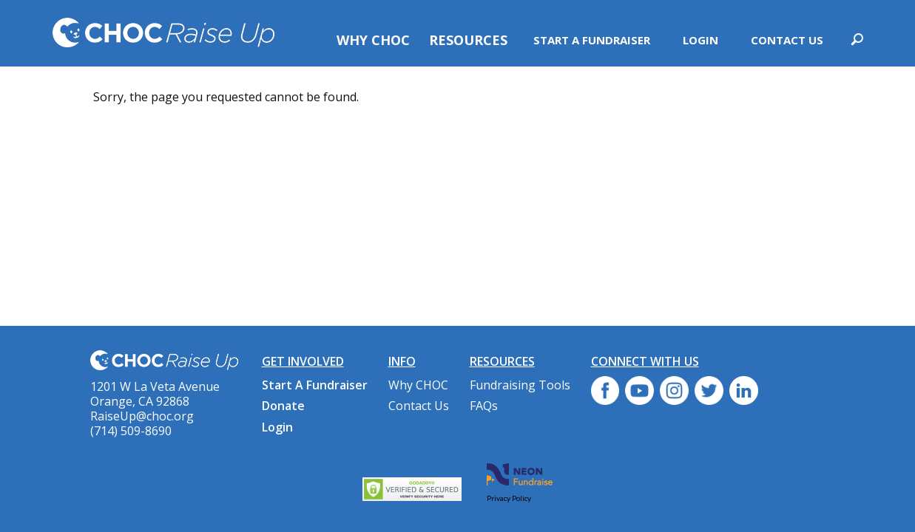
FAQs (484, 406)
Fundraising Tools (520, 385)
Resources (468, 40)
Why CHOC (373, 40)
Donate (283, 406)
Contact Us (787, 40)
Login (700, 40)
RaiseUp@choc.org (142, 416)
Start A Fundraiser (591, 40)
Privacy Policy (509, 498)
